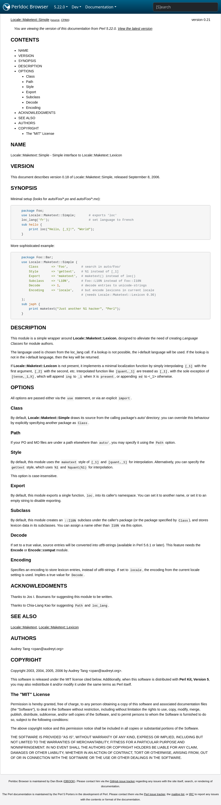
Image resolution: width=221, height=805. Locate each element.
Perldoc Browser (25, 7)
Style (30, 87)
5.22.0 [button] (59, 7)
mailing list (177, 794)
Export (31, 92)
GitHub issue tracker (122, 781)
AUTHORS (26, 123)
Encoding (33, 108)
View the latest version (135, 29)
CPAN (65, 19)
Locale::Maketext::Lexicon (59, 627)
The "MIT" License (40, 133)
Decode (32, 102)
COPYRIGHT (28, 128)
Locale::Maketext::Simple (30, 20)
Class (30, 76)
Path (29, 82)
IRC (191, 794)
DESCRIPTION (30, 66)
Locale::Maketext (24, 627)
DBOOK (69, 781)
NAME (23, 50)
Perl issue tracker (154, 794)
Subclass (33, 97)
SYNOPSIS (27, 61)
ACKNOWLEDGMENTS (36, 113)
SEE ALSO (26, 118)
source (55, 19)
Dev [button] (75, 7)
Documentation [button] (99, 7)
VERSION (26, 56)
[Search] (185, 7)
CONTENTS (25, 40)
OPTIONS (26, 71)
